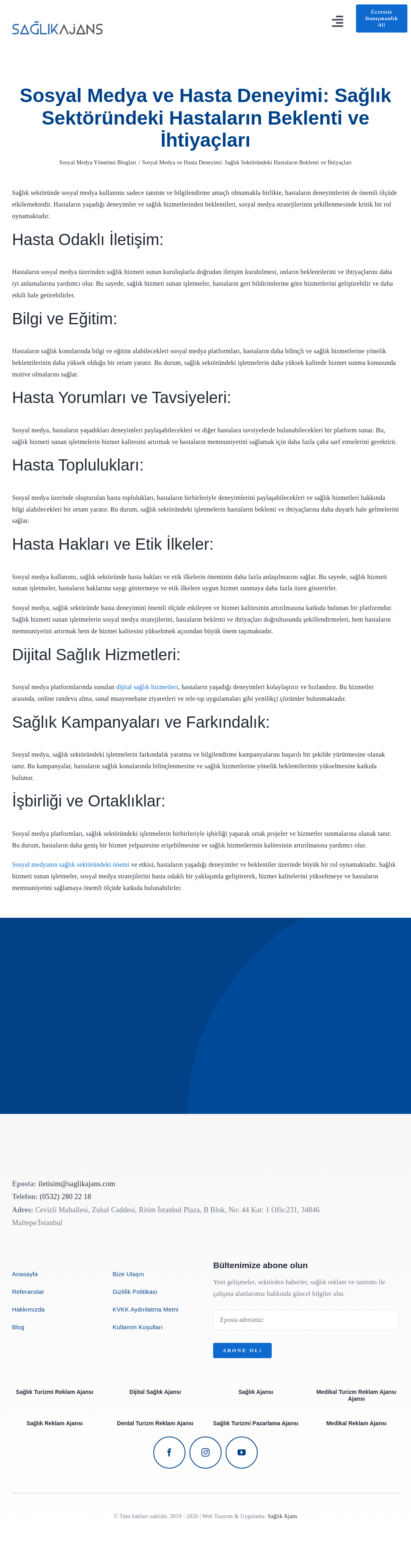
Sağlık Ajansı (255, 1392)
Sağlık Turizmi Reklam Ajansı (55, 1392)
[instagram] (205, 1452)
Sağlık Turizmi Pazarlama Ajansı (255, 1423)
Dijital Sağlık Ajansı (155, 1392)
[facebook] (169, 1452)
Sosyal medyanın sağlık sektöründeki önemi (70, 864)
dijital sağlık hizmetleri (147, 686)
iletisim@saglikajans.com (76, 1184)
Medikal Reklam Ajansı (356, 1423)
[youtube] (242, 1452)
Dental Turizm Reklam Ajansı (155, 1423)
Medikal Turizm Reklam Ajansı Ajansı (356, 1395)
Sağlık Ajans (282, 1516)
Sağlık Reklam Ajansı (54, 1423)
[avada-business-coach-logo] (58, 17)
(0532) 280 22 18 (65, 1197)
